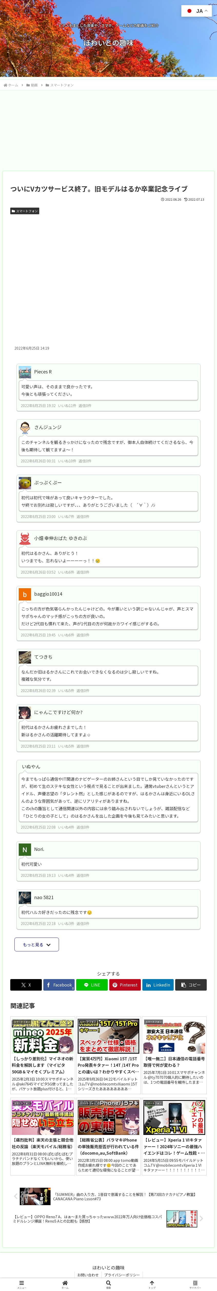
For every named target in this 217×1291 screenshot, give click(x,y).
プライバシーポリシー (122, 1274)
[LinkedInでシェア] (158, 985)
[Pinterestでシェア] (125, 985)
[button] (191, 985)
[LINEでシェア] (92, 985)
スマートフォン (25, 211)
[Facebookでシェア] (59, 985)
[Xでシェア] (26, 985)
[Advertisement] (108, 129)
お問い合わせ (88, 1274)
